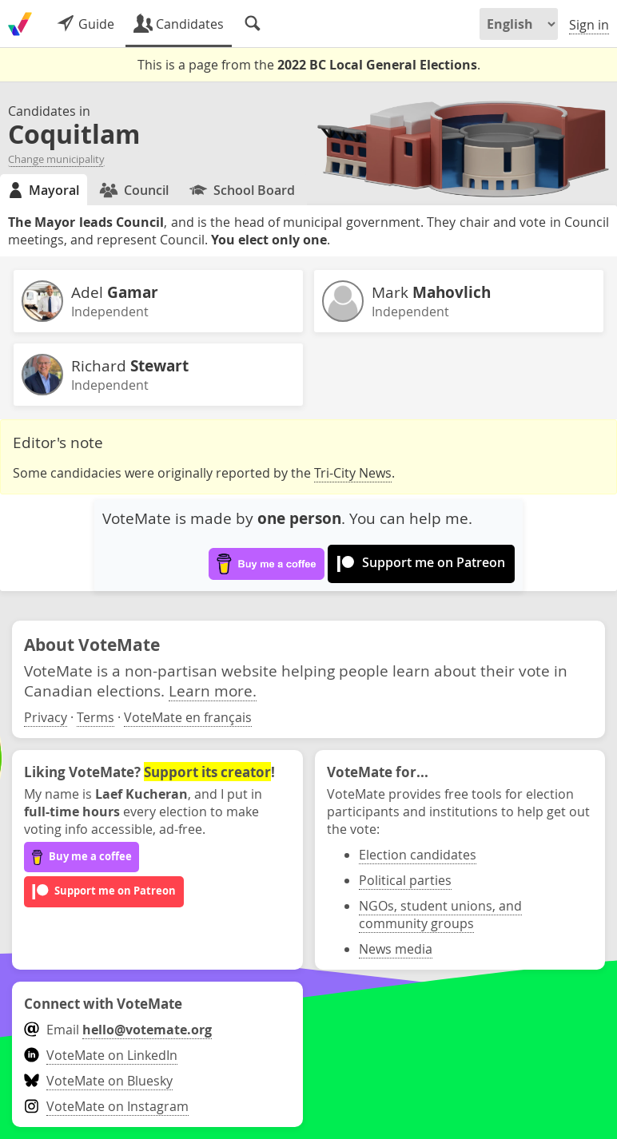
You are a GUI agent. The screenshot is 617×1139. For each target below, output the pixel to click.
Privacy (45, 717)
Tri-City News (353, 473)
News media (395, 949)
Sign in (589, 25)
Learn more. (213, 690)
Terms (95, 717)
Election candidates (417, 854)
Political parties (405, 880)
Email (118, 1029)
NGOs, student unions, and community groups (440, 914)
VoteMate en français (188, 717)
